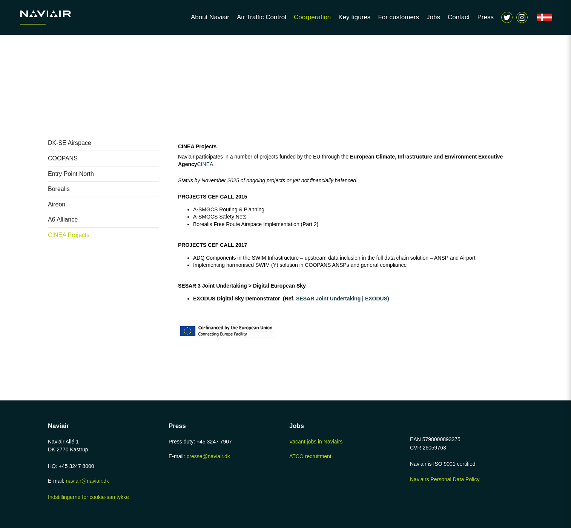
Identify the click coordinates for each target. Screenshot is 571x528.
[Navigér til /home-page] (56, 17)
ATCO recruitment (310, 456)
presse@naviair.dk (208, 456)
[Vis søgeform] (522, 17)
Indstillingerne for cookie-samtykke (88, 497)
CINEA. (206, 164)
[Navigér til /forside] (544, 17)
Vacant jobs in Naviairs (315, 442)
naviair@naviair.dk (87, 481)
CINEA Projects (197, 146)
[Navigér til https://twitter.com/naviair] (507, 17)
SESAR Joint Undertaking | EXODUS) (342, 299)
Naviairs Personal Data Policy (444, 479)
